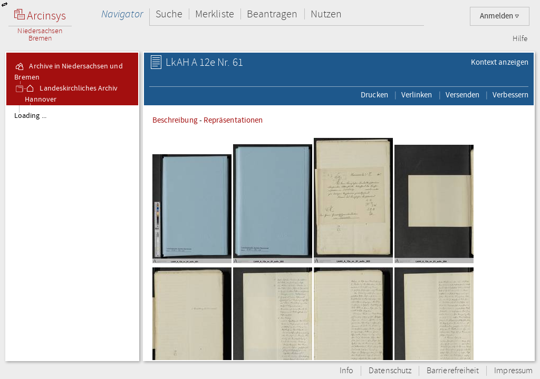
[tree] (72, 232)
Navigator (122, 14)
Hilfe (520, 39)
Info (346, 371)
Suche (169, 14)
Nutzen (326, 14)
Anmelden (499, 16)
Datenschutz (390, 371)
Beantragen (272, 14)
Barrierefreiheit (453, 371)
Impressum (513, 371)
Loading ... (30, 116)
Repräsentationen (233, 120)
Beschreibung (175, 120)
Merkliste (214, 14)
